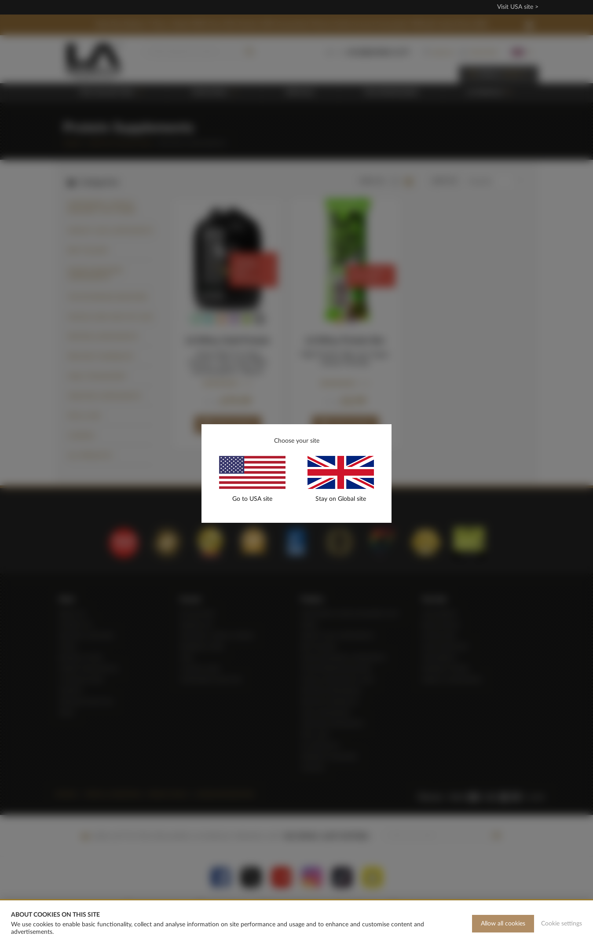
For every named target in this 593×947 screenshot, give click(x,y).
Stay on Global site (340, 499)
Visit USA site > (517, 7)
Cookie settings (561, 924)
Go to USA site (252, 499)
